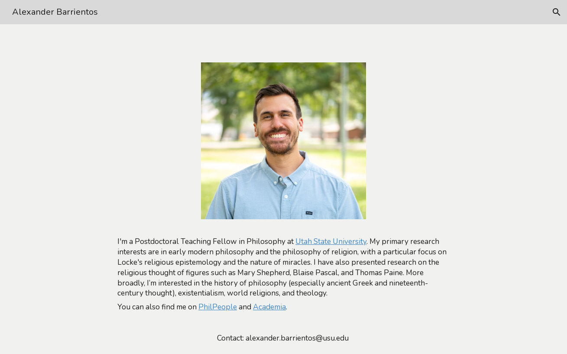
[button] (556, 12)
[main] (283, 274)
